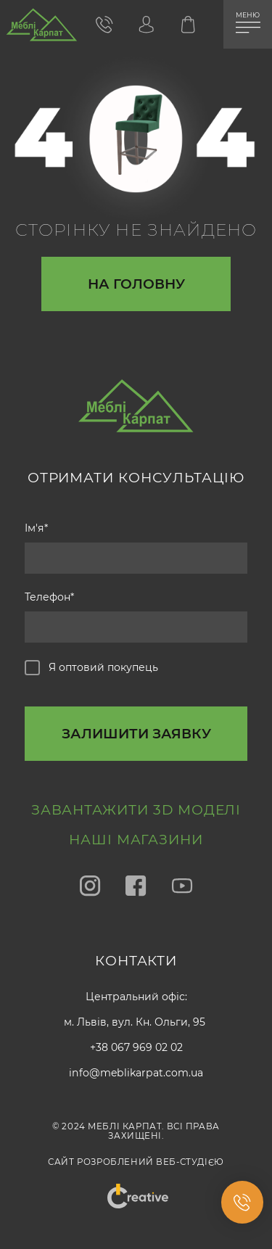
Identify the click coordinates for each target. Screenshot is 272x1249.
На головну (136, 284)
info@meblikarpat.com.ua (136, 1072)
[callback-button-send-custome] (136, 733)
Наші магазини (136, 839)
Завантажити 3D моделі (136, 809)
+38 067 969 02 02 (136, 1047)
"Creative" (135, 1188)
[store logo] (41, 28)
